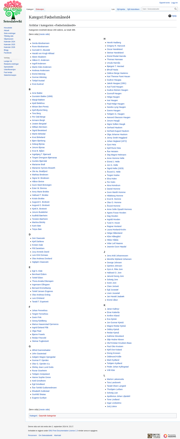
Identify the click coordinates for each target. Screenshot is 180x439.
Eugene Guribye (39, 398)
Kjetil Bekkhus (38, 103)
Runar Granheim (39, 370)
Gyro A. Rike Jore (115, 269)
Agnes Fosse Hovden (116, 213)
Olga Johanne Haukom (117, 134)
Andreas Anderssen (40, 70)
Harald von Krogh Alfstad (43, 53)
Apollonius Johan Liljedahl (118, 396)
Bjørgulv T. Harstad (115, 66)
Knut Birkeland (38, 137)
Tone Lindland (113, 399)
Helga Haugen (113, 97)
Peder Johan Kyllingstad (118, 367)
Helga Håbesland (114, 233)
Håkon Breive (38, 181)
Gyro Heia (111, 144)
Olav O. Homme (114, 202)
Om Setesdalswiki (45, 435)
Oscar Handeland (114, 49)
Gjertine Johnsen (114, 266)
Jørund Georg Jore (115, 276)
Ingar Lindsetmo (114, 403)
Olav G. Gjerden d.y (41, 364)
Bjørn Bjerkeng (38, 141)
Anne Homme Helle (115, 158)
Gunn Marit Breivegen (41, 185)
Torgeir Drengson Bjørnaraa (44, 157)
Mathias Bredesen (40, 174)
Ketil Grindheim (39, 381)
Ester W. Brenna (39, 188)
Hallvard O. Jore (114, 273)
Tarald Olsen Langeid (116, 386)
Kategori (33, 416)
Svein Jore (111, 283)
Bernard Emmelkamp (41, 288)
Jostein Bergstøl (39, 124)
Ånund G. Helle (113, 172)
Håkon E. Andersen (40, 60)
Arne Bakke (37, 93)
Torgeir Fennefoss (40, 314)
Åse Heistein (112, 151)
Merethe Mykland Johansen (119, 259)
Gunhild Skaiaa (39, 394)
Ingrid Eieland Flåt (40, 327)
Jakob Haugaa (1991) (116, 83)
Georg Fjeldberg (39, 321)
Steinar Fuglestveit (40, 341)
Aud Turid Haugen (115, 87)
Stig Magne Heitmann (116, 155)
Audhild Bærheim (39, 215)
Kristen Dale (37, 245)
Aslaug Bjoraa (38, 144)
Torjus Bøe (37, 229)
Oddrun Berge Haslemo (117, 73)
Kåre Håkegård (113, 236)
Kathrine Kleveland (115, 336)
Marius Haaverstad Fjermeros (45, 324)
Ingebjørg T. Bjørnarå (41, 154)
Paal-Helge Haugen (115, 104)
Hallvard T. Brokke (40, 195)
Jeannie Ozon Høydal (116, 246)
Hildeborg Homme (115, 196)
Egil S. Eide (37, 271)
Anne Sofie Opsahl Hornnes (119, 209)
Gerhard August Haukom (118, 131)
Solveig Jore (112, 279)
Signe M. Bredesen (40, 178)
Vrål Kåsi (111, 370)
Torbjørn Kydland (114, 363)
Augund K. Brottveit (40, 202)
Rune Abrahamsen (40, 46)
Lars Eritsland (38, 298)
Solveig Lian (112, 393)
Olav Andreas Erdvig (41, 295)
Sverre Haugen (113, 110)
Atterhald (57, 435)
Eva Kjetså (111, 319)
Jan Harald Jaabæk (115, 296)
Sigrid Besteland (39, 130)
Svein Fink (36, 317)
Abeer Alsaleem (39, 57)
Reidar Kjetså (113, 333)
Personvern (32, 435)
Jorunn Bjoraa (38, 147)
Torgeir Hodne (113, 175)
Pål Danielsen (38, 248)
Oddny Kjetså (113, 329)
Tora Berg (36, 113)
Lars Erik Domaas (40, 255)
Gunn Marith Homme (116, 192)
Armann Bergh (38, 120)
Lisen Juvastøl (113, 293)
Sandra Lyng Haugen (116, 107)
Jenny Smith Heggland (117, 138)
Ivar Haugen (112, 100)
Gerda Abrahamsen (40, 43)
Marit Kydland (113, 360)
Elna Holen (112, 178)
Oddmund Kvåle (114, 356)
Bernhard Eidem (39, 274)
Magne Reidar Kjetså (116, 326)
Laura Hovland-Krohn (116, 229)
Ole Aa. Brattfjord (39, 171)
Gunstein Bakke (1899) (42, 96)
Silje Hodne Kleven (115, 339)
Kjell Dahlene (38, 241)
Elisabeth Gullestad (40, 391)
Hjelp (172, 15)
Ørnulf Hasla (112, 70)
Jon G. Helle (112, 165)
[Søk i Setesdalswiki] (160, 9)
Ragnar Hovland (114, 226)
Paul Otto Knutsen (115, 346)
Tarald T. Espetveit (40, 301)
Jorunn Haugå (113, 121)
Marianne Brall (38, 164)
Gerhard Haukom (114, 127)
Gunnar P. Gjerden (40, 360)
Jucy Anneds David (40, 252)
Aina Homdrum (113, 185)
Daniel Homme (113, 189)
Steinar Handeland (115, 53)
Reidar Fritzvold (39, 338)
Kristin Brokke (38, 198)
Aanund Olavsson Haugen (118, 117)
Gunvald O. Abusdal (41, 50)
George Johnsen (114, 262)
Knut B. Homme (114, 199)
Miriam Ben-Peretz (40, 106)
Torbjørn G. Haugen (115, 114)
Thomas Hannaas (115, 59)
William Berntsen (39, 127)
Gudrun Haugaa (114, 80)
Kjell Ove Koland (114, 350)
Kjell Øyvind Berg (39, 110)
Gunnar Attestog (39, 77)
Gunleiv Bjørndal (39, 161)
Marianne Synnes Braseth (43, 168)
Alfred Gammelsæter (41, 350)
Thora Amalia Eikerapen (42, 281)
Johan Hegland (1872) (117, 141)
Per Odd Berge (38, 117)
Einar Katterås (113, 312)
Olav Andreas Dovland (42, 258)
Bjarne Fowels (38, 334)
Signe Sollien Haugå (116, 124)
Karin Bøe (36, 226)
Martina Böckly (38, 222)
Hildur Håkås (112, 240)
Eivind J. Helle (113, 161)
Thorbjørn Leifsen (115, 389)
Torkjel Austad (38, 80)
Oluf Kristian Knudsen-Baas (119, 343)
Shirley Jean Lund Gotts (42, 367)
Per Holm (111, 182)
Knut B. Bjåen (38, 151)
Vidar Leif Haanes (115, 243)
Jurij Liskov (112, 406)
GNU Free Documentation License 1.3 (63, 431)
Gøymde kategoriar (47, 416)
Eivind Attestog (38, 74)
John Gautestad (39, 353)
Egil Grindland (38, 384)
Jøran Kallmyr (113, 309)
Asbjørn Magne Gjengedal (43, 357)
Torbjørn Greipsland (41, 374)
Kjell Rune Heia (114, 148)
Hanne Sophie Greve (41, 377)
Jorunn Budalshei (39, 212)
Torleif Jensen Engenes (42, 291)
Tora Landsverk (114, 382)
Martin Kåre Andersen (41, 67)
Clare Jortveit (113, 286)
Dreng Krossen (113, 353)
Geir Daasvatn (38, 238)
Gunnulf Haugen (114, 93)
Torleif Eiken (37, 278)
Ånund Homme (113, 206)
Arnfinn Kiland (113, 315)
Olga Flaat (36, 331)
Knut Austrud (37, 84)
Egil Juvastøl (112, 290)
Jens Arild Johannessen (117, 255)
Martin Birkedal (38, 134)
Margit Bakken (38, 100)
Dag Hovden (112, 216)
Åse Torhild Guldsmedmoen (44, 387)
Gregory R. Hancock (116, 46)
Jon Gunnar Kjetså (115, 322)
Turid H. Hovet (113, 223)
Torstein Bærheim (40, 219)
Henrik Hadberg (114, 42)
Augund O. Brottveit (40, 205)
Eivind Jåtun (112, 300)
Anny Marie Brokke (40, 192)
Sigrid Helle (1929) (115, 168)
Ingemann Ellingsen (41, 284)
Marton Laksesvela (115, 379)
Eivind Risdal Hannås (116, 56)
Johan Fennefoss (39, 310)
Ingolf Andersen (39, 63)
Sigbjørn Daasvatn (40, 262)
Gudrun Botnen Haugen (117, 90)
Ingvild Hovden (113, 219)
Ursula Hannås (113, 63)
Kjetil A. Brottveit (39, 209)
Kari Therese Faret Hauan (118, 76)
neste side (44, 34)
